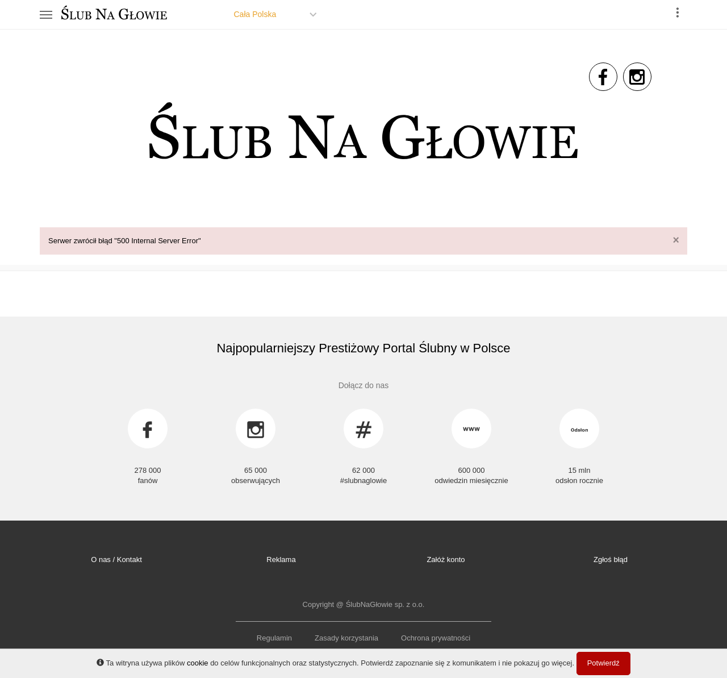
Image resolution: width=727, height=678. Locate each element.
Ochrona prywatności (435, 638)
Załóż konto (446, 559)
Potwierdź (603, 663)
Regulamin (274, 638)
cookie (197, 663)
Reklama (280, 559)
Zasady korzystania (346, 638)
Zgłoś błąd (611, 559)
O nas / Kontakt (116, 559)
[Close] (676, 240)
